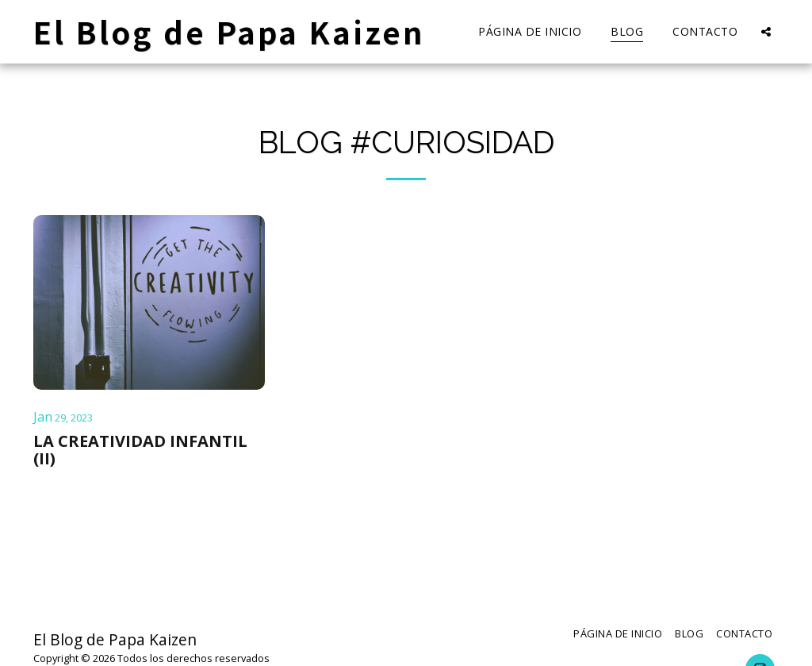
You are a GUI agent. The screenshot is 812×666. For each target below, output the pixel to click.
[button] (766, 31)
